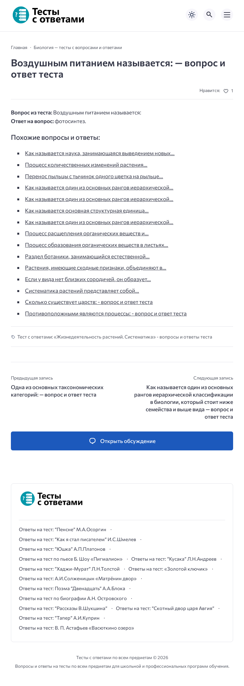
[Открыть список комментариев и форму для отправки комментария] (122, 441)
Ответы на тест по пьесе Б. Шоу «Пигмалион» (71, 559)
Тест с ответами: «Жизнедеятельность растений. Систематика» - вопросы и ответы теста (114, 336)
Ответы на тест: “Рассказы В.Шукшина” (63, 608)
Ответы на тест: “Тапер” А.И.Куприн (59, 618)
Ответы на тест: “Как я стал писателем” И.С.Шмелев (77, 539)
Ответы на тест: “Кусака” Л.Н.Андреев (173, 559)
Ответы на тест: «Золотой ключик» (168, 569)
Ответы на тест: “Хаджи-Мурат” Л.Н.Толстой (69, 569)
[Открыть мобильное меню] (227, 15)
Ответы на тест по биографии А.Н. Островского (73, 598)
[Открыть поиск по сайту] (209, 15)
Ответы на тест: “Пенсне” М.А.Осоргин (62, 529)
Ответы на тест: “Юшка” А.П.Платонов (62, 549)
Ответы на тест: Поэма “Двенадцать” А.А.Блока (72, 588)
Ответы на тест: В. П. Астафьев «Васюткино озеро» (76, 628)
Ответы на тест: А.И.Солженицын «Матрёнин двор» (78, 578)
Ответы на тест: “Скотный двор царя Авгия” (165, 608)
